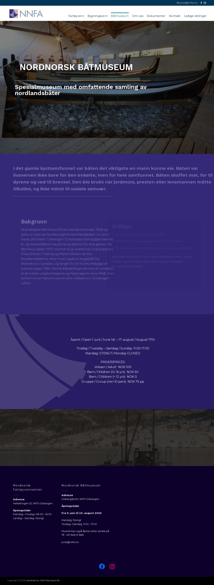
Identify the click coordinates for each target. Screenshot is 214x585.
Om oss (137, 16)
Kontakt (175, 16)
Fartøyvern (76, 16)
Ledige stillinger (195, 16)
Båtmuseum (120, 16)
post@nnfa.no (70, 542)
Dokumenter (156, 16)
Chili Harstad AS (50, 580)
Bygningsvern (97, 16)
